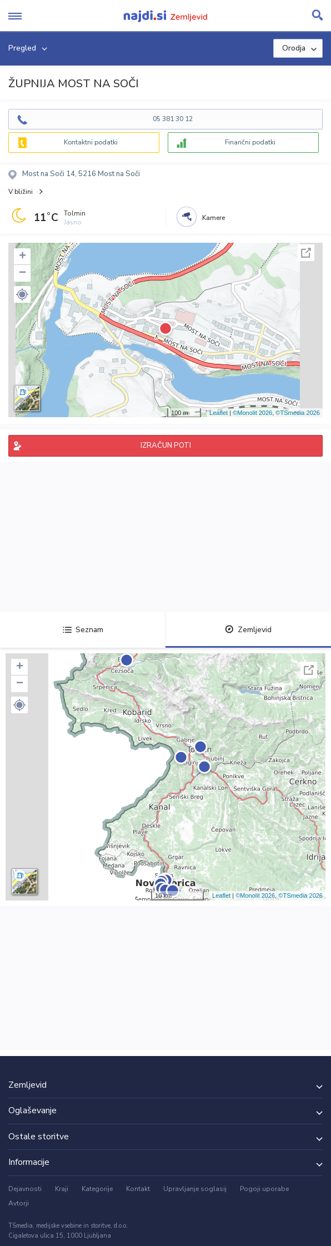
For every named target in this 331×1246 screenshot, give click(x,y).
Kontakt (138, 1188)
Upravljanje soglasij (195, 1188)
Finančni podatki (250, 142)
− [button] (22, 273)
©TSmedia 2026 (297, 412)
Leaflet (218, 412)
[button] (22, 294)
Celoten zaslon (306, 252)
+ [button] (22, 256)
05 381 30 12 (173, 118)
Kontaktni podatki (91, 142)
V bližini (20, 191)
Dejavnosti (25, 1188)
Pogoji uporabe (264, 1188)
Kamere (213, 217)
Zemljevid (248, 629)
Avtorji (18, 1203)
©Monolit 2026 (252, 412)
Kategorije (97, 1188)
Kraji (61, 1188)
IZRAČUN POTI (166, 446)
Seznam (83, 629)
